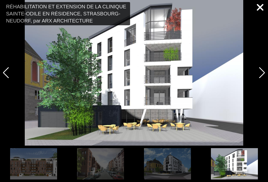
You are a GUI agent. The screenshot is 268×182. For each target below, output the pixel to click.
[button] (262, 72)
